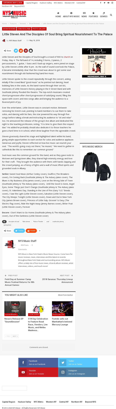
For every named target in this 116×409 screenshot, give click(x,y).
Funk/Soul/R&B (24, 25)
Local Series (34, 311)
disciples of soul (14, 218)
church (67, 53)
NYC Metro (58, 3)
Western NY (51, 398)
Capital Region (32, 3)
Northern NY (76, 398)
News (84, 11)
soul (47, 218)
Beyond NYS (90, 398)
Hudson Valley (46, 3)
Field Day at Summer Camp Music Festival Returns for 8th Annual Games (19, 279)
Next (15, 333)
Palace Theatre (38, 218)
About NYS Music (71, 11)
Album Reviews (11, 311)
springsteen (7, 221)
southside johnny (58, 218)
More (68, 3)
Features (93, 11)
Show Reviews (9, 25)
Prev (7, 333)
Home (58, 11)
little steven (26, 218)
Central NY (64, 398)
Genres (103, 11)
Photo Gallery (39, 25)
